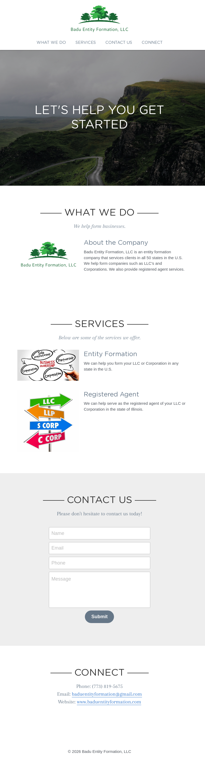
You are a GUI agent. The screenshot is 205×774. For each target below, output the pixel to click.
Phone (61, 561)
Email (60, 546)
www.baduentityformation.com (112, 700)
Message (64, 577)
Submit (102, 614)
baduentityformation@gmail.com (110, 692)
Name (60, 531)
